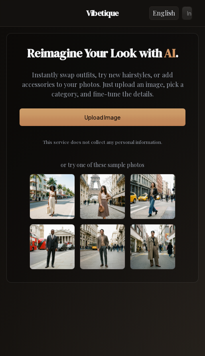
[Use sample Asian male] (152, 246)
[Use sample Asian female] (152, 196)
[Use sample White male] (102, 246)
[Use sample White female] (102, 196)
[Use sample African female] (52, 196)
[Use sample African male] (52, 246)
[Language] (164, 13)
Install (189, 13)
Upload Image (102, 117)
